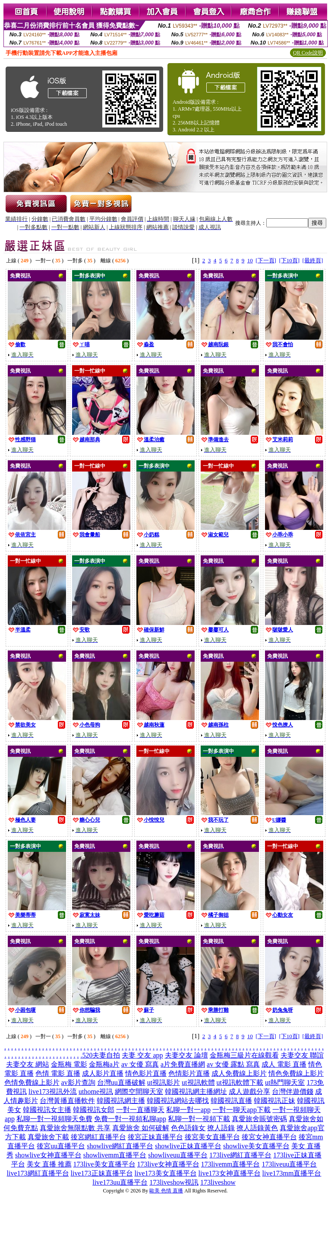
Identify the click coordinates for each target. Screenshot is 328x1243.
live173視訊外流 (52, 1091)
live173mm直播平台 (292, 1173)
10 (250, 260)
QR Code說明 (308, 53)
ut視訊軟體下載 (240, 1082)
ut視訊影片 (163, 1082)
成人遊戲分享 (249, 1091)
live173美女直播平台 (166, 1173)
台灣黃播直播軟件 (67, 1100)
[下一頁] (265, 260)
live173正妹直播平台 (102, 1173)
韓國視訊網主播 (121, 1100)
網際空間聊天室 (139, 1091)
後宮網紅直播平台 (98, 1137)
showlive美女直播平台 (256, 1146)
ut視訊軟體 (198, 1082)
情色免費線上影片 (296, 1073)
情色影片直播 (146, 1073)
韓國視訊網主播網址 (196, 1091)
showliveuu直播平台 (178, 1155)
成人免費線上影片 (239, 1073)
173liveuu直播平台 (289, 1164)
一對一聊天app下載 (241, 1109)
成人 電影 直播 (284, 1064)
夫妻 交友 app (142, 1055)
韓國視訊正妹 (274, 1100)
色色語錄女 (188, 1127)
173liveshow (218, 1182)
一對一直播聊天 (140, 1109)
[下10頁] (289, 260)
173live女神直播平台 (168, 1164)
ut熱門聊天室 (285, 1082)
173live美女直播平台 (104, 1164)
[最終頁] (313, 260)
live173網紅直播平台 (38, 1173)
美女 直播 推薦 (49, 1164)
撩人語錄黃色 (257, 1127)
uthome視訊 (96, 1091)
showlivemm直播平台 (115, 1155)
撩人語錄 (221, 1127)
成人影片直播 (102, 1073)
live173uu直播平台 (120, 1182)
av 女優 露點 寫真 (233, 1064)
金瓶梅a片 (104, 1064)
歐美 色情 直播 (166, 1191)
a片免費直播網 (183, 1064)
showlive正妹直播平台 (188, 1146)
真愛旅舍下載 (48, 1137)
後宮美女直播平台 (212, 1137)
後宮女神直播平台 (269, 1137)
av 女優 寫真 (140, 1064)
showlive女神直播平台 (48, 1155)
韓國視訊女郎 (93, 1109)
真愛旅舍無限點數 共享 (75, 1127)
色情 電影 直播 (57, 1073)
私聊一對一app (188, 1109)
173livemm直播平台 (230, 1164)
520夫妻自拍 (101, 1055)
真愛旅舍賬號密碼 (259, 1118)
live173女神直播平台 (230, 1173)
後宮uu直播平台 (61, 1146)
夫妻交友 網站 (27, 1064)
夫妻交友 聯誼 (302, 1055)
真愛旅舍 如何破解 (140, 1127)
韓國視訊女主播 (47, 1109)
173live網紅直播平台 (240, 1155)
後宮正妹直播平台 (155, 1137)
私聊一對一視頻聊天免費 (54, 1118)
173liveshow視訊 (174, 1182)
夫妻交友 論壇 (186, 1055)
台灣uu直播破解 (121, 1082)
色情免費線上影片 (32, 1082)
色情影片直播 (189, 1073)
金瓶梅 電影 (69, 1064)
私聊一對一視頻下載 (199, 1118)
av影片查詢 (78, 1082)
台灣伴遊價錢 (292, 1091)
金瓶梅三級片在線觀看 (244, 1055)
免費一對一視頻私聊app (130, 1118)
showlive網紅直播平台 (120, 1146)
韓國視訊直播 (231, 1100)
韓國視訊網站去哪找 (178, 1100)
